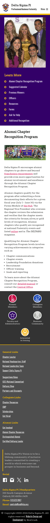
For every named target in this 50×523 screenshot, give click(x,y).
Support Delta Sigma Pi (12, 370)
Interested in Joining (25, 338)
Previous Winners (16, 92)
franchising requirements (18, 173)
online (14, 231)
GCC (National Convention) (13, 381)
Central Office (25, 287)
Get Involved (8, 427)
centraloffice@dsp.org (19, 504)
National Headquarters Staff (14, 361)
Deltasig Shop (8, 386)
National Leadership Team (13, 366)
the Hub (28, 206)
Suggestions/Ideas (10, 377)
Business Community (37, 321)
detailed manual (26, 284)
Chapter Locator (9, 357)
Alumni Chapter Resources (13, 432)
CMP (4, 407)
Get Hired (7, 416)
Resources (13, 103)
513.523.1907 (15, 500)
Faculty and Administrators (12, 321)
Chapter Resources (10, 402)
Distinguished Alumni (11, 436)
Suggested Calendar (18, 87)
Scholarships (8, 411)
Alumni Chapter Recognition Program (25, 81)
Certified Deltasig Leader (13, 441)
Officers (13, 98)
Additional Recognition (19, 120)
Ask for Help (14, 115)
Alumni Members (12, 305)
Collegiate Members (37, 305)
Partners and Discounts (12, 390)
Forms (11, 109)
